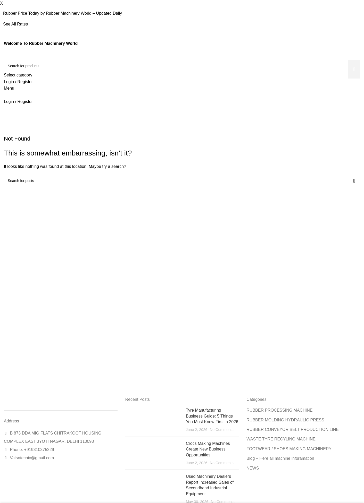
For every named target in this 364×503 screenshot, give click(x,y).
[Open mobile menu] (9, 88)
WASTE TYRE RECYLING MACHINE (281, 439)
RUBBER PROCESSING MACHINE (279, 410)
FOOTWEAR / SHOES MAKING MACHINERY (289, 449)
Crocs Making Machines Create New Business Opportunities (208, 449)
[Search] (182, 66)
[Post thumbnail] (153, 420)
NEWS (252, 468)
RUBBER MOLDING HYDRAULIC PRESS (285, 420)
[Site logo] (4, 57)
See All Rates (15, 24)
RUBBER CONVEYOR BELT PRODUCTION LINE (292, 429)
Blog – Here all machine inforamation (280, 458)
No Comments (222, 430)
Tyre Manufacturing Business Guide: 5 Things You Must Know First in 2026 (212, 416)
